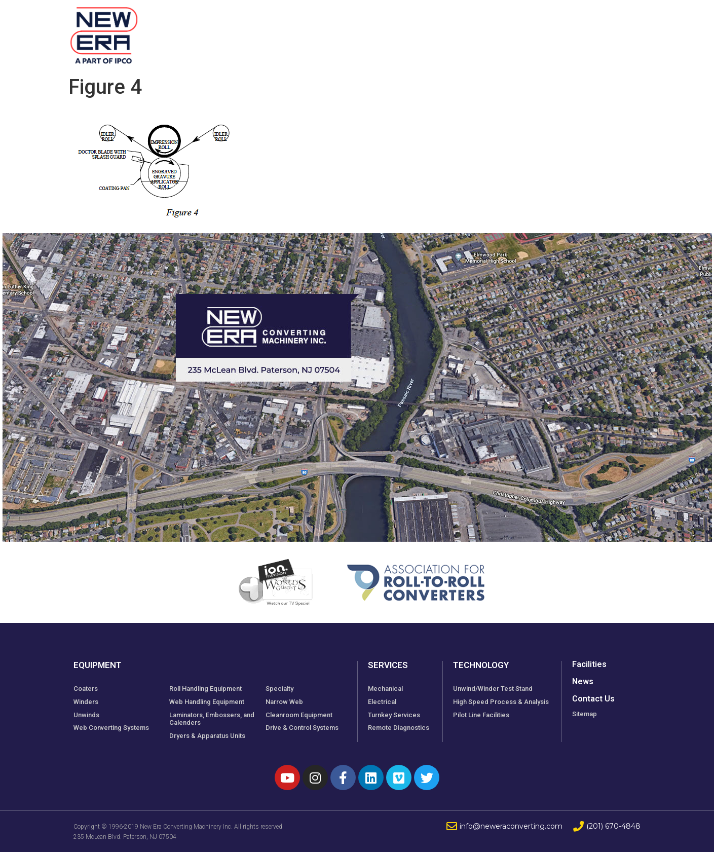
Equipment (293, 30)
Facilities (366, 30)
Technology (495, 30)
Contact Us (593, 698)
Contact (605, 30)
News (554, 30)
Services (427, 30)
